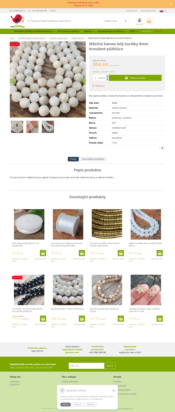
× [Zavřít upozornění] (171, 4)
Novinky (146, 31)
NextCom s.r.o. (128, 408)
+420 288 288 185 (39, 11)
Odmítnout (91, 404)
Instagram (15, 384)
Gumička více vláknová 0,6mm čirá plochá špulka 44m (66, 244)
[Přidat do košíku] (135, 78)
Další (134, 31)
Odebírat (110, 366)
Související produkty (93, 159)
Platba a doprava (70, 381)
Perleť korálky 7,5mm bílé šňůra (67, 308)
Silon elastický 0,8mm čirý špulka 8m (25, 244)
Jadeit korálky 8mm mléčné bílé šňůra (145, 244)
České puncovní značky (125, 394)
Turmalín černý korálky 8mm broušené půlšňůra (27, 310)
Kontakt (117, 381)
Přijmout (65, 404)
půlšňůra (101, 78)
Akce (158, 31)
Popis (73, 159)
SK (163, 11)
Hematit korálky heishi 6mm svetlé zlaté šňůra (105, 244)
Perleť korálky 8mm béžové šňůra (104, 310)
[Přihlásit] (139, 22)
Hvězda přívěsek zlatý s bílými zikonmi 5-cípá (144, 310)
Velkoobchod (131, 11)
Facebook (14, 381)
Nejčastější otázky (148, 11)
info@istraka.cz (19, 11)
